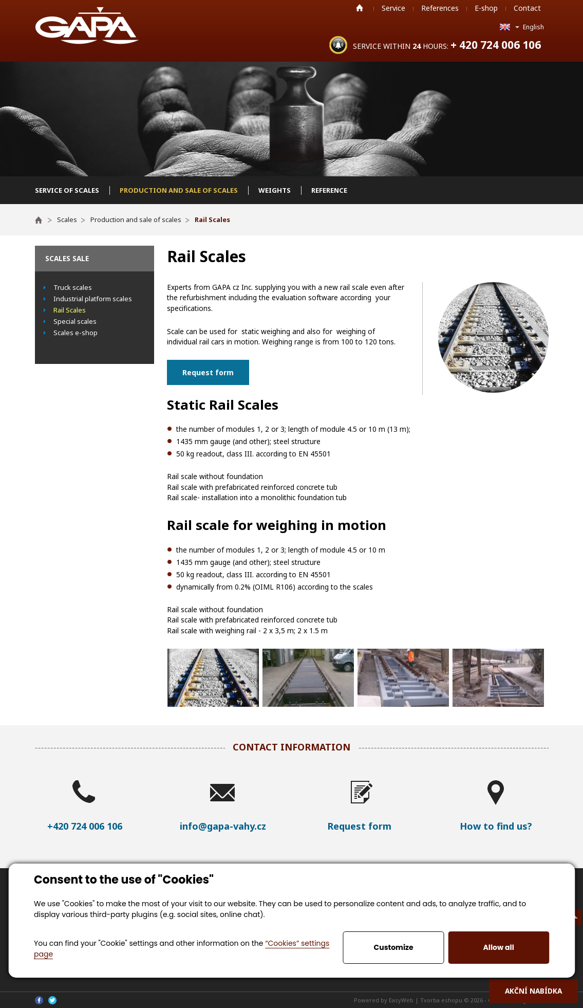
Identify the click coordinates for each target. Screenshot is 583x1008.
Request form (208, 372)
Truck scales (72, 287)
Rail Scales (69, 310)
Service (393, 8)
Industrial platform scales (92, 298)
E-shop (486, 8)
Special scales (75, 321)
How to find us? (496, 826)
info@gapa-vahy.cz (223, 826)
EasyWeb (401, 1000)
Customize (393, 947)
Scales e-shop (75, 332)
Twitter (52, 1000)
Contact (527, 8)
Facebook (39, 1000)
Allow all (498, 947)
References (440, 8)
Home (359, 7)
